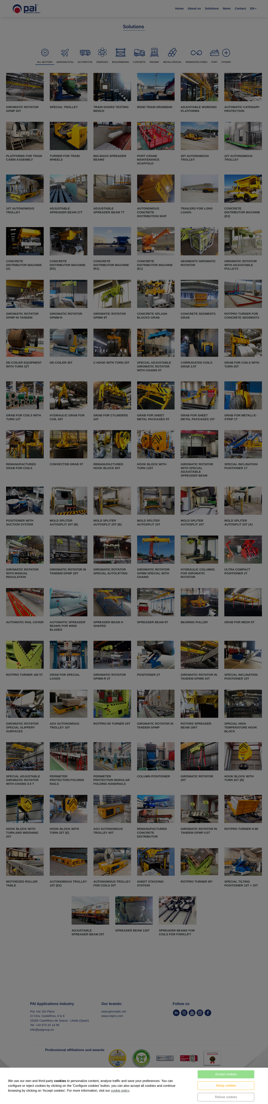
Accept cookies (226, 1074)
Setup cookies (226, 1085)
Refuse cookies (226, 1097)
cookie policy (120, 1090)
